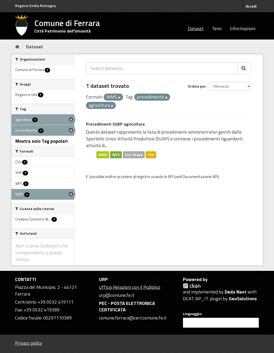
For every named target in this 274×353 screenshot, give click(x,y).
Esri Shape (134, 154)
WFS (116, 154)
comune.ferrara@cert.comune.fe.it (132, 317)
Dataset (196, 28)
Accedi (251, 6)
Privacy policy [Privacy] (28, 343)
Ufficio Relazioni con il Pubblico (129, 287)
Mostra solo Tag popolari (41, 141)
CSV (151, 154)
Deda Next (235, 291)
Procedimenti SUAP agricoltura (115, 124)
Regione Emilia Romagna (35, 5)
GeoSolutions (243, 298)
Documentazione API (200, 177)
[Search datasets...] (161, 68)
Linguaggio (192, 313)
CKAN (192, 286)
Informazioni (242, 28)
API (170, 177)
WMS (102, 154)
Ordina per (197, 86)
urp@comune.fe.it (116, 295)
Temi (217, 28)
